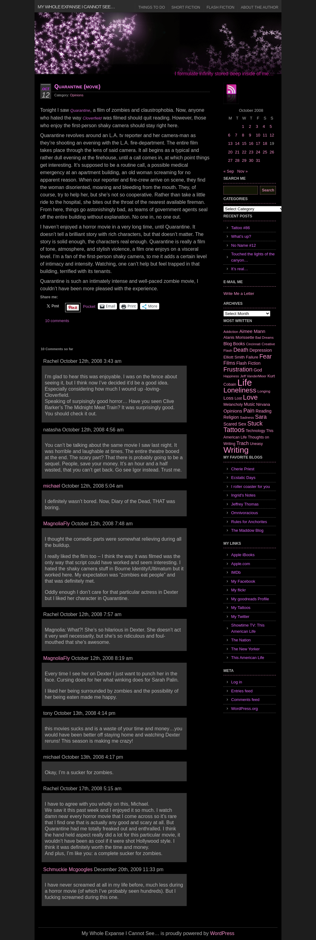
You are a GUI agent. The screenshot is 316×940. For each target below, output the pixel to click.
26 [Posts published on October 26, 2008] (272, 152)
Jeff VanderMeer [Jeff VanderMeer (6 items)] (253, 376)
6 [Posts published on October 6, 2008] (229, 135)
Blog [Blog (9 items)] (227, 343)
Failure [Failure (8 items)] (252, 357)
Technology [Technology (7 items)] (255, 431)
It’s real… (239, 268)
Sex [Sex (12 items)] (242, 423)
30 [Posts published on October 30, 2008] (251, 160)
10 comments (57, 320)
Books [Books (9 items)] (239, 343)
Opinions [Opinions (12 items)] (232, 410)
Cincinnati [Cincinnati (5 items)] (253, 344)
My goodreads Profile (250, 599)
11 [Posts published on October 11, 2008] (265, 135)
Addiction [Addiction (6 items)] (230, 331)
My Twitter (240, 616)
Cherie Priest (242, 469)
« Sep (228, 171)
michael (51, 486)
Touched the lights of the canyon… (253, 257)
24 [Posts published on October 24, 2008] (258, 152)
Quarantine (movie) (77, 86)
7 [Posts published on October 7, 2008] (236, 135)
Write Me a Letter (238, 293)
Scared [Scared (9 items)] (230, 424)
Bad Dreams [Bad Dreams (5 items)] (264, 337)
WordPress (222, 933)
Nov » (242, 171)
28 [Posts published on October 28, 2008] (237, 160)
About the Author (259, 7)
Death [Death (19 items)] (240, 350)
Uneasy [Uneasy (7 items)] (256, 444)
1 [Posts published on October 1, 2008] (243, 126)
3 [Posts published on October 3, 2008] (257, 126)
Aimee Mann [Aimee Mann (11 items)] (252, 331)
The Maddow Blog (247, 530)
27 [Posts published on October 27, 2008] (230, 160)
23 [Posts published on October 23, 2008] (251, 152)
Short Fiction (186, 7)
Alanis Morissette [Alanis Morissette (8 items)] (238, 337)
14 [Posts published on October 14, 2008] (237, 143)
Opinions (76, 95)
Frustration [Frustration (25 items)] (237, 369)
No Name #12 (243, 245)
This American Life (247, 657)
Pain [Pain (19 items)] (248, 411)
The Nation (241, 640)
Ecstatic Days (243, 477)
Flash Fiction (220, 7)
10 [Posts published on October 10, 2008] (258, 135)
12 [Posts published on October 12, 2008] (272, 135)
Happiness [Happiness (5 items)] (231, 376)
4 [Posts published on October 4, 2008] (264, 126)
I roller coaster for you (250, 486)
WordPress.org (244, 708)
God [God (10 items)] (258, 369)
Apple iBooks (243, 554)
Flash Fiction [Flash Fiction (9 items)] (248, 363)
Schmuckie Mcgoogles (68, 869)
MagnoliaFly (56, 523)
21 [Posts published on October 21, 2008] (237, 152)
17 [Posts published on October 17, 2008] (258, 143)
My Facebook (243, 581)
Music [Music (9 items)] (249, 404)
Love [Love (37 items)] (250, 397)
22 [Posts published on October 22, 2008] (244, 152)
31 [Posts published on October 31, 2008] (258, 160)
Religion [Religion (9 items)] (231, 417)
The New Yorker (245, 649)
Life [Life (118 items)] (244, 382)
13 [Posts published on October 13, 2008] (230, 143)
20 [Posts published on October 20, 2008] (230, 152)
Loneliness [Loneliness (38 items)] (239, 390)
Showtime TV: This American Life (247, 628)
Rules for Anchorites (249, 521)
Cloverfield (92, 118)
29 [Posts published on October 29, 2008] (244, 160)
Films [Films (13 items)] (229, 363)
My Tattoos (241, 607)
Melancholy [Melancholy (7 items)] (233, 404)
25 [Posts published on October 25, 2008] (265, 152)
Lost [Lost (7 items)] (238, 398)
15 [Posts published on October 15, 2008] (244, 143)
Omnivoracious (244, 512)
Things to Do (151, 7)
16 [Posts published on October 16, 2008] (251, 143)
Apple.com (240, 563)
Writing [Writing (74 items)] (236, 450)
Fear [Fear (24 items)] (265, 356)
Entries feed (241, 691)
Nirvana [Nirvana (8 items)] (263, 404)
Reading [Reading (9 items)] (263, 411)
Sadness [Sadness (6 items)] (247, 417)
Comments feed (245, 699)
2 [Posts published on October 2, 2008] (250, 126)
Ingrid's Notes (243, 495)
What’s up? (241, 236)
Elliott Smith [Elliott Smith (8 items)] (234, 357)
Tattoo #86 (240, 227)
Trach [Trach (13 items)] (242, 443)
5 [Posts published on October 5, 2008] (271, 126)
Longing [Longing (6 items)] (263, 391)
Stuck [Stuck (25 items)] (255, 423)
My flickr (238, 590)
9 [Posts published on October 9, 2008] (250, 135)
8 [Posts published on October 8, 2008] (243, 135)
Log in (236, 682)
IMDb (236, 572)
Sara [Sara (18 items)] (261, 417)
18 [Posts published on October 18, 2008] (265, 143)
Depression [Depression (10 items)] (260, 350)
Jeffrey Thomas (245, 504)
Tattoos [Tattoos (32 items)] (234, 430)
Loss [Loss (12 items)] (228, 398)
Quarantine (80, 110)
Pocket (89, 306)
